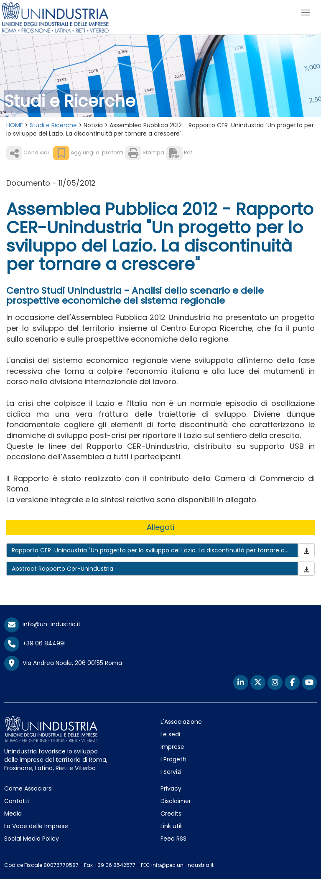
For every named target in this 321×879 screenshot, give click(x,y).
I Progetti (173, 759)
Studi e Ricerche (53, 125)
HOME (14, 125)
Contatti (16, 801)
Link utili (171, 826)
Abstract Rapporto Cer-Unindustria (62, 568)
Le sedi (170, 734)
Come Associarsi (28, 788)
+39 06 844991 (35, 643)
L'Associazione (181, 722)
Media (13, 813)
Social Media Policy (31, 838)
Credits (170, 813)
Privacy (170, 788)
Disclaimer (175, 801)
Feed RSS (173, 838)
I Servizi (170, 772)
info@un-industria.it (42, 624)
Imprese (172, 747)
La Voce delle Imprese (36, 826)
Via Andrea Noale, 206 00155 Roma (63, 663)
